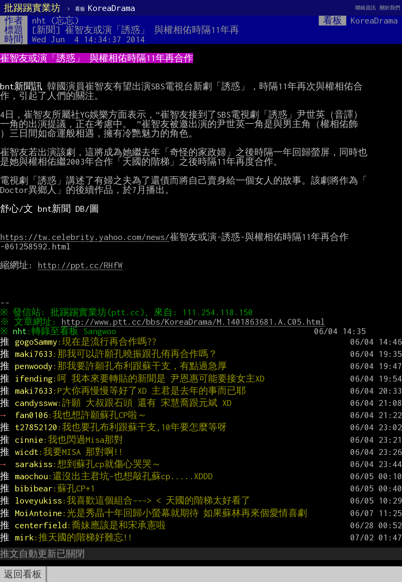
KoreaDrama (105, 8)
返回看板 (23, 574)
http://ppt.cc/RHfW (80, 265)
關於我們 (390, 7)
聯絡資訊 (365, 7)
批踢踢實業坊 (32, 8)
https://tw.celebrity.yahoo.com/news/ (85, 237)
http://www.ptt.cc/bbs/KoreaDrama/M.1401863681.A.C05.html (195, 321)
